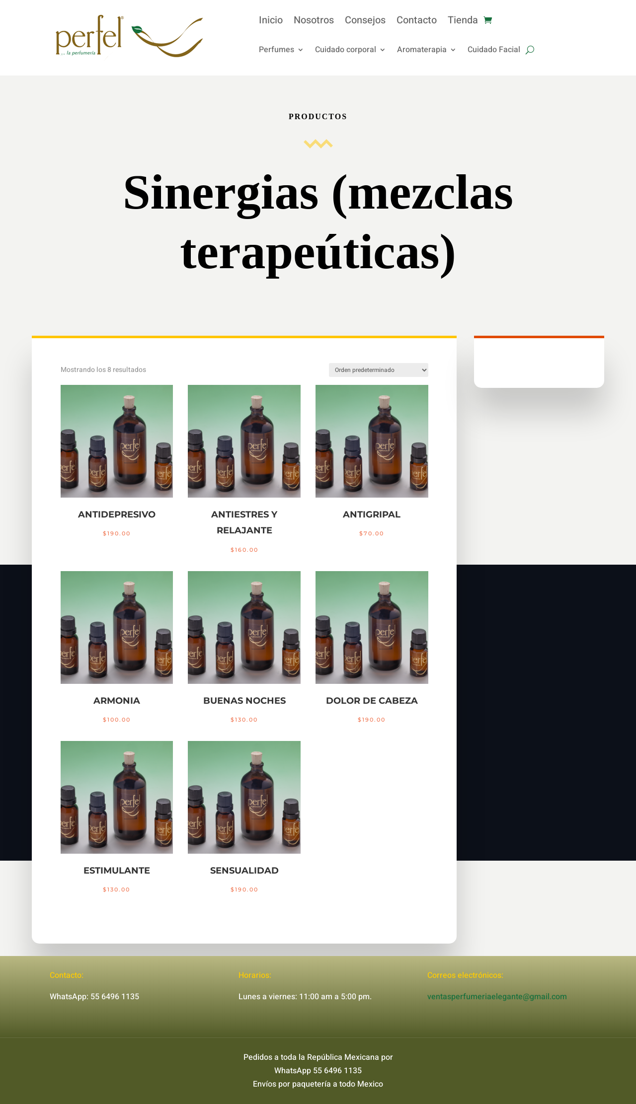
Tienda (463, 22)
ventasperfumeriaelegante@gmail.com (497, 997)
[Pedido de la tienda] (378, 370)
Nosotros (314, 22)
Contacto (417, 22)
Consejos (365, 22)
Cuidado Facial (494, 51)
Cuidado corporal (345, 51)
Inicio (271, 22)
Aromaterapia (422, 51)
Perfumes (276, 51)
